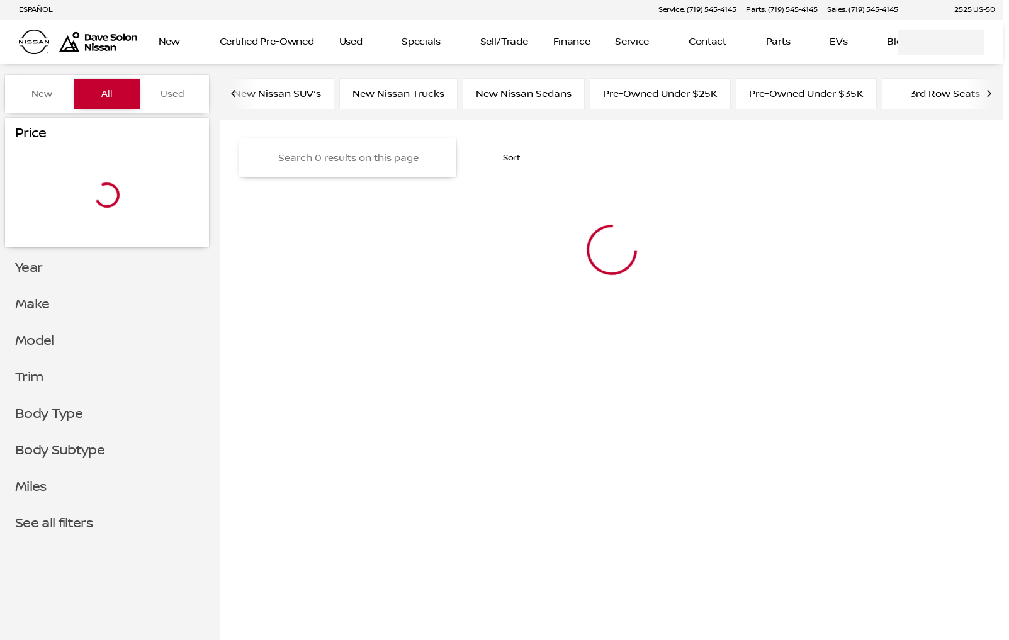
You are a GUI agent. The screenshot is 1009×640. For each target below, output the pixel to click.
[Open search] (857, 42)
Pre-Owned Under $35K (806, 93)
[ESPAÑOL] (30, 10)
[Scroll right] (989, 93)
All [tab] (107, 93)
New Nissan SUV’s (277, 93)
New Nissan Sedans (524, 93)
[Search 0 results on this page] (348, 158)
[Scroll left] (234, 93)
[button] (925, 10)
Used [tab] (172, 93)
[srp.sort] (505, 158)
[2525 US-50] (969, 10)
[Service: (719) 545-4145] (697, 10)
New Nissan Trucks (398, 93)
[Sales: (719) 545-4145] (862, 10)
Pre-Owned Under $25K (660, 93)
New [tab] (41, 93)
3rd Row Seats (937, 93)
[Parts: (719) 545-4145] (781, 10)
